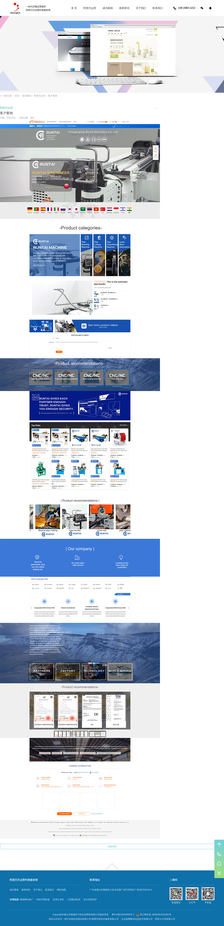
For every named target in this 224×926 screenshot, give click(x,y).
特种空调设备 (43, 899)
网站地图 (61, 889)
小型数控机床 (73, 899)
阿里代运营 (39, 96)
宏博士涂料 (58, 899)
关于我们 (37, 889)
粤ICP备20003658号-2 (123, 914)
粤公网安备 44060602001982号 (153, 914)
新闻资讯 (25, 889)
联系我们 (49, 889)
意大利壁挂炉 (90, 899)
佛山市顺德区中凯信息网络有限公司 (82, 914)
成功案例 (26, 96)
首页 (17, 96)
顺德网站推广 (26, 899)
